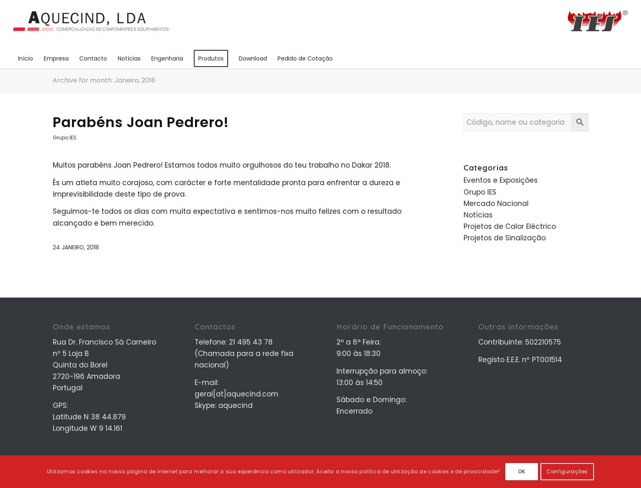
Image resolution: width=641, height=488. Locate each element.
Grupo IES (64, 137)
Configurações (567, 471)
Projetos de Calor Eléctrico (510, 226)
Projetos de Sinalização (505, 238)
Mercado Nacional (496, 203)
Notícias (478, 215)
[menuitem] (25, 58)
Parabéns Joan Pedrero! (141, 122)
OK (521, 471)
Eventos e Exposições (501, 180)
